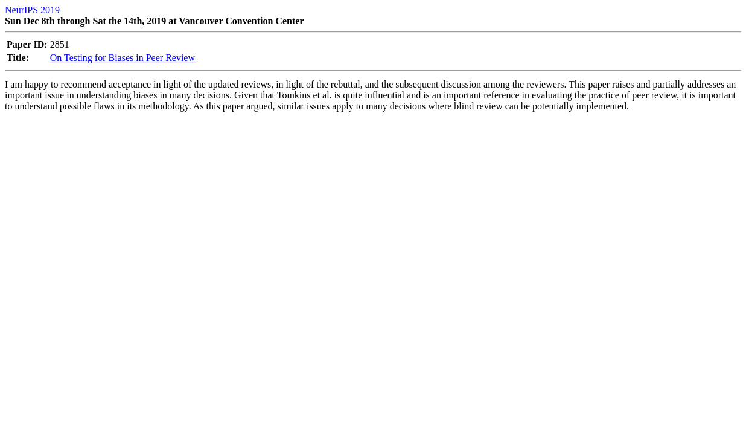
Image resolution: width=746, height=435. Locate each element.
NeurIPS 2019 (32, 10)
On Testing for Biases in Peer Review (122, 58)
